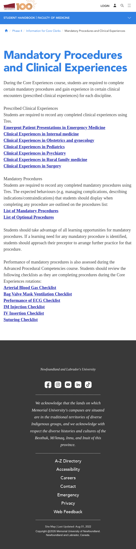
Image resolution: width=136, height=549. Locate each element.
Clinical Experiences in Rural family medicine (45, 159)
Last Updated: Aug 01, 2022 (74, 526)
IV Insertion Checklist (24, 313)
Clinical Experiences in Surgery (32, 166)
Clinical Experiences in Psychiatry (35, 153)
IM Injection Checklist (24, 306)
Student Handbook (19, 17)
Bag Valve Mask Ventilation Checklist (38, 294)
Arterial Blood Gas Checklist (30, 287)
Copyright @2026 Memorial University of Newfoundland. (67, 531)
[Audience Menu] (115, 6)
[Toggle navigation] (129, 6)
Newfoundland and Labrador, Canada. (68, 535)
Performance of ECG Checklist (32, 300)
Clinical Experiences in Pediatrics (34, 146)
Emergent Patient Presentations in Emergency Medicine (54, 127)
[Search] (122, 6)
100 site (27, 6)
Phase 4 (17, 30)
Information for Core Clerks (43, 30)
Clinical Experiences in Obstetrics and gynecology (49, 140)
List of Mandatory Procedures (31, 210)
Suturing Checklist (21, 319)
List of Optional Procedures (29, 217)
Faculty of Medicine (54, 17)
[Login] (105, 6)
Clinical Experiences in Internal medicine (41, 134)
